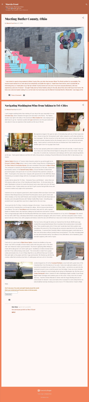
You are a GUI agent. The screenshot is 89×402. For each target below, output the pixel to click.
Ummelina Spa (9, 115)
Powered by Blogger (44, 390)
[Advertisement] (44, 370)
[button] (83, 18)
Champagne (72, 213)
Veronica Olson (48, 393)
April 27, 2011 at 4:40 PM (25, 307)
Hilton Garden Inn (37, 118)
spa (31, 120)
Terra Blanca (22, 209)
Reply (13, 312)
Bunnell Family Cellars (27, 169)
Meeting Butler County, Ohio (26, 19)
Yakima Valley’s (9, 161)
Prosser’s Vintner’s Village (12, 163)
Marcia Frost (12, 4)
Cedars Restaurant (39, 273)
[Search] (87, 4)
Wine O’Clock (51, 165)
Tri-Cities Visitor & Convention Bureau (16, 165)
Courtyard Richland (56, 263)
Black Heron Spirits (26, 242)
